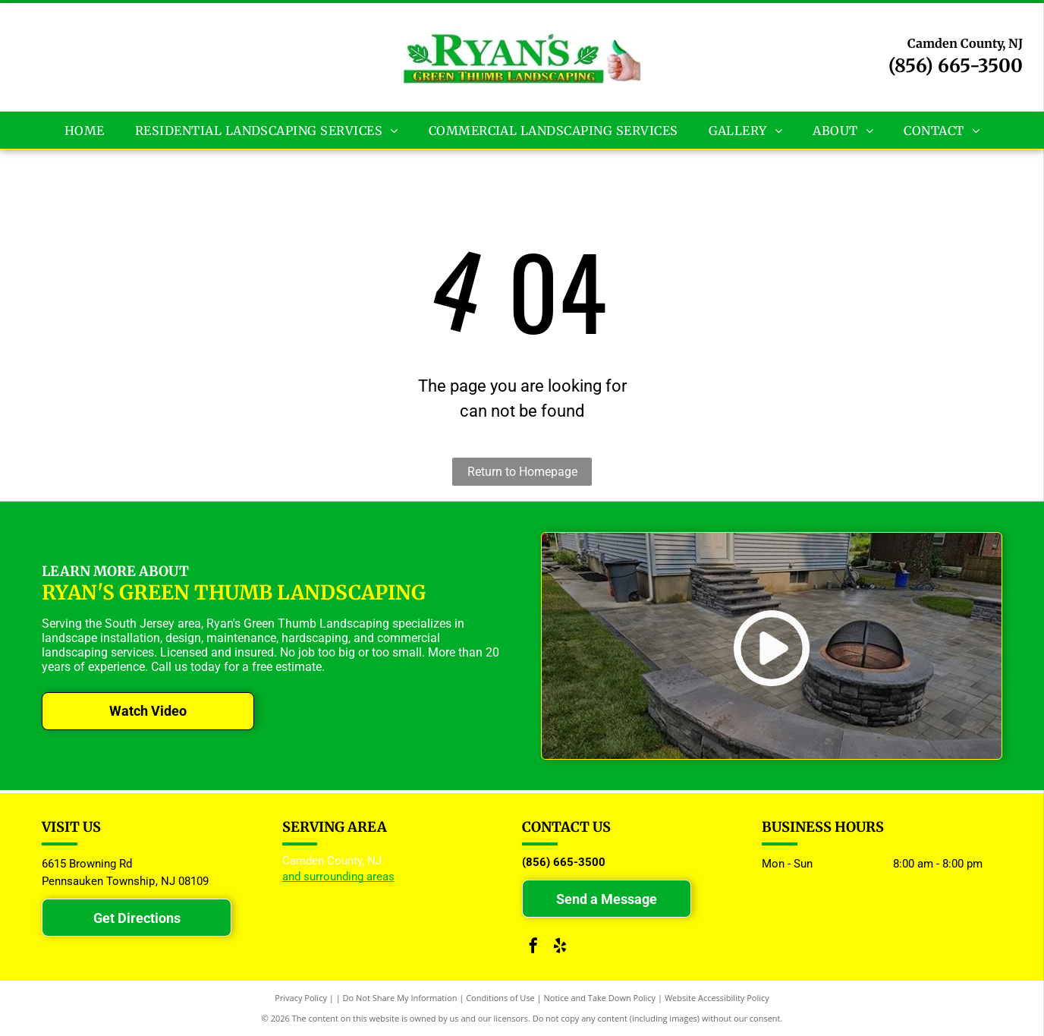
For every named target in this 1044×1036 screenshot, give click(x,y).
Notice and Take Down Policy (600, 997)
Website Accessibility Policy (717, 997)
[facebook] (533, 947)
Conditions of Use (500, 997)
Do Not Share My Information (400, 997)
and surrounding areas (338, 876)
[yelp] (560, 947)
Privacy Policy (301, 997)
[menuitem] (84, 130)
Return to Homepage (522, 471)
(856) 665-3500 (955, 65)
